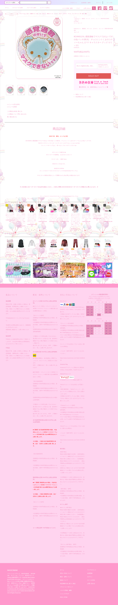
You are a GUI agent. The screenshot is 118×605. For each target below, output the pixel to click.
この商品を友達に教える (13, 111)
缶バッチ (80, 23)
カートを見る (91, 580)
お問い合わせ (86, 8)
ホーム (7, 7)
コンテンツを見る (43, 7)
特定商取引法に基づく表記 (83, 96)
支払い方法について (66, 573)
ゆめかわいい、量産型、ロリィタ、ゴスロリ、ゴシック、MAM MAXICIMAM (92, 18)
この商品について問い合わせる (15, 114)
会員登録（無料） (85, 2)
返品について (79, 94)
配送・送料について (66, 576)
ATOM (65, 597)
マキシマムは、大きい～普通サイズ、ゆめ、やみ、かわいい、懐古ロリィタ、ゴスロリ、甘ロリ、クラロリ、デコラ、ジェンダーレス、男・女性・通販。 (53, 13)
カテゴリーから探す (16, 7)
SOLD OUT (93, 76)
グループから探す (30, 7)
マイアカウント (91, 570)
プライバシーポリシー (66, 587)
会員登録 (89, 573)
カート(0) (108, 2)
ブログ (77, 8)
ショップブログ (64, 593)
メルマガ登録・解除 (66, 8)
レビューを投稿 (11, 107)
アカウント (72, 2)
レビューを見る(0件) (12, 104)
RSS (61, 597)
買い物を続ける (11, 117)
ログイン (97, 2)
